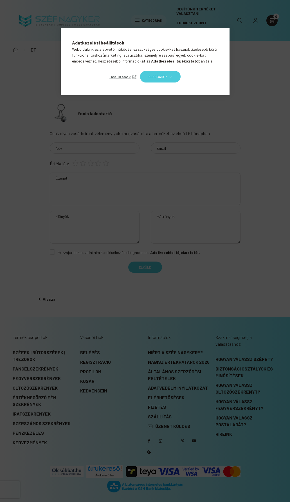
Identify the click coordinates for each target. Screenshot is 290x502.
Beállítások (120, 76)
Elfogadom (158, 77)
